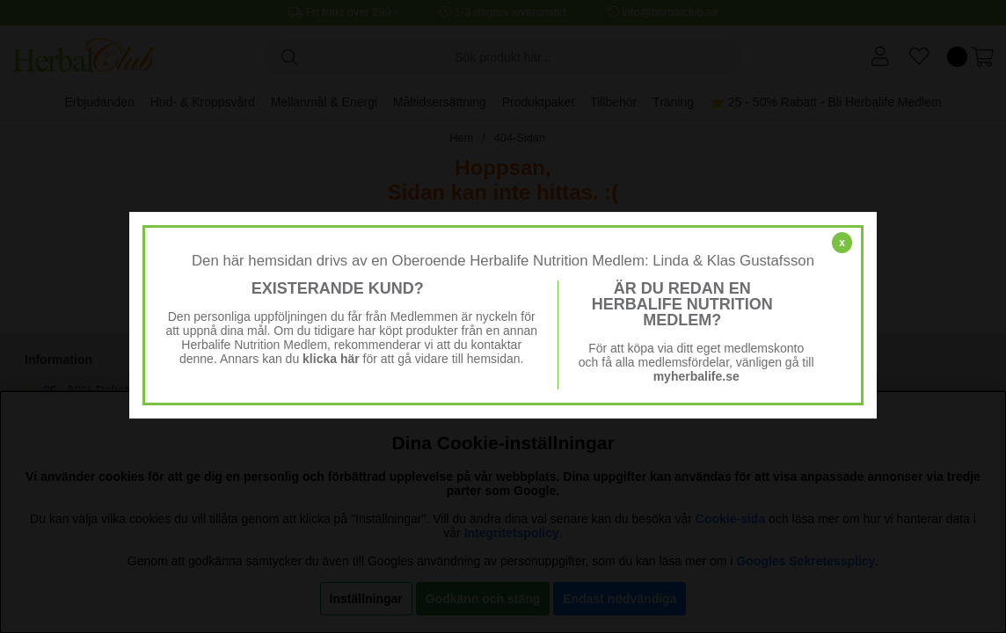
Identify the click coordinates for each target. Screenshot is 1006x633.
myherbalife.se (696, 376)
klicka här (331, 359)
